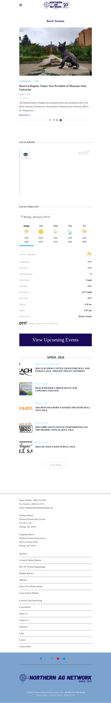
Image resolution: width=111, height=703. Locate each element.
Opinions (23, 580)
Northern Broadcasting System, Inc (48, 692)
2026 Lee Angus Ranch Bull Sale (55, 447)
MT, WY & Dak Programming (32, 567)
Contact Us (24, 620)
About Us (23, 614)
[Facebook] (41, 658)
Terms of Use (69, 695)
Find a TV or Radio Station (30, 587)
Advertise (23, 627)
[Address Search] (56, 217)
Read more (25, 115)
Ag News (23, 554)
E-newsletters (25, 607)
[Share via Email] (61, 120)
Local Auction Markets (29, 593)
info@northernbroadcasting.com (39, 508)
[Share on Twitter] (57, 120)
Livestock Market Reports (30, 560)
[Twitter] (46, 658)
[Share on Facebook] (54, 120)
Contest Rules (25, 647)
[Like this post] (50, 120)
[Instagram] (52, 658)
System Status (42, 695)
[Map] (55, 173)
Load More (56, 465)
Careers (22, 640)
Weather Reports (26, 574)
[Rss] (70, 658)
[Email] (64, 658)
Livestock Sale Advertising (30, 601)
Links (21, 633)
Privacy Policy (56, 695)
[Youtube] (58, 658)
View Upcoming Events (55, 340)
